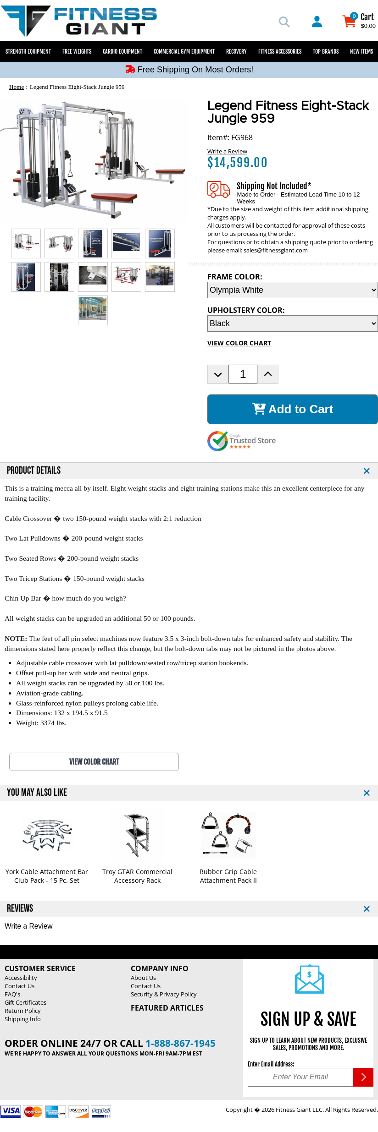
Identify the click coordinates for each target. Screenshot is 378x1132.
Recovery (236, 51)
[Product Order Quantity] (242, 374)
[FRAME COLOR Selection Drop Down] (292, 290)
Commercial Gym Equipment (184, 51)
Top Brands (326, 51)
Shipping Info (23, 1019)
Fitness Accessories (279, 51)
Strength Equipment (28, 51)
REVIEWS (20, 908)
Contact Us (19, 986)
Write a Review (227, 151)
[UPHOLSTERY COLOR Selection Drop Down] (292, 323)
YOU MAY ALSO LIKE (37, 793)
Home (16, 86)
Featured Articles (167, 1008)
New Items (361, 51)
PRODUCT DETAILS (34, 471)
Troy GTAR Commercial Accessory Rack (137, 876)
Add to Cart (293, 409)
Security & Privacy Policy (164, 994)
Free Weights (76, 51)
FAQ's (12, 994)
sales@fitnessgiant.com (276, 250)
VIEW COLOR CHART (239, 343)
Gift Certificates (25, 1002)
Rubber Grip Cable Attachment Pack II (228, 876)
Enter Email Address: (271, 1064)
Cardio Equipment (122, 51)
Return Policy (23, 1010)
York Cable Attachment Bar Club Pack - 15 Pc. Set (47, 876)
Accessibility (21, 977)
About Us (143, 977)
